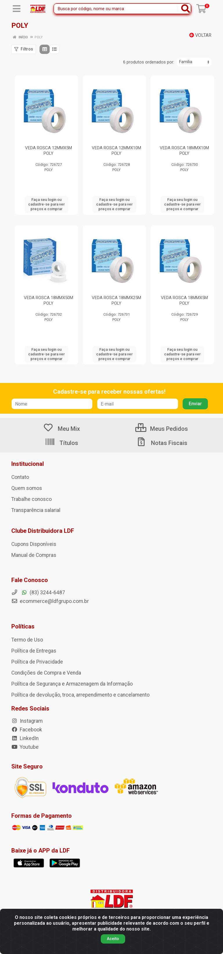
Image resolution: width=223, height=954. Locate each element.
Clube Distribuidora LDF (42, 530)
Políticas (23, 626)
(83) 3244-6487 (38, 592)
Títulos (61, 442)
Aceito (113, 938)
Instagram (27, 721)
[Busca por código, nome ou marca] (115, 9)
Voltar (200, 35)
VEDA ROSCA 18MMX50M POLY (48, 300)
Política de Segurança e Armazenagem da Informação (72, 684)
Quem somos (26, 488)
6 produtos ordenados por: (148, 62)
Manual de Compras (33, 555)
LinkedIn (25, 738)
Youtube (25, 747)
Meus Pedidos (161, 428)
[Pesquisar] (185, 9)
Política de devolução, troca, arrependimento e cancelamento (80, 695)
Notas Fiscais (161, 442)
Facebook (26, 730)
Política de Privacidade (37, 662)
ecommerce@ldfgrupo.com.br (50, 601)
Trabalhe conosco (31, 499)
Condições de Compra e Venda (46, 673)
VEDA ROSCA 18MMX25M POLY (116, 300)
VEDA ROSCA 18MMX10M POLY (184, 150)
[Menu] (16, 8)
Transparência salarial (35, 510)
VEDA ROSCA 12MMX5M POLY (48, 150)
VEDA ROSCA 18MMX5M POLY (184, 300)
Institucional (27, 463)
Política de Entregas (33, 651)
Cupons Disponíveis (33, 544)
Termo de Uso (27, 640)
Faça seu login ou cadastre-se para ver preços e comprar (46, 204)
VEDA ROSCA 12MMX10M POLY (116, 150)
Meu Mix (61, 428)
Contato (20, 477)
